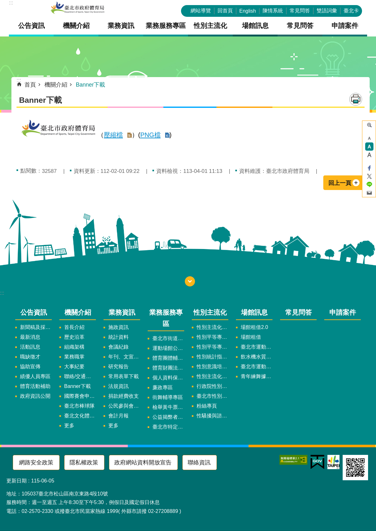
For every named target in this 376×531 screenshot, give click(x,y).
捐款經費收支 (123, 396)
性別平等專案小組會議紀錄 (212, 347)
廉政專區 (162, 387)
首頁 (30, 85)
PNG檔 (150, 134)
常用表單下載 (123, 376)
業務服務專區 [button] (166, 25)
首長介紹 (74, 327)
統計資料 (118, 337)
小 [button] (369, 138)
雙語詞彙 (327, 10)
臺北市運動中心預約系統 (256, 366)
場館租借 (251, 337)
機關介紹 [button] (76, 25)
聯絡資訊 (199, 462)
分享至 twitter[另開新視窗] (369, 176)
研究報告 (118, 366)
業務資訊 (122, 312)
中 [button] (369, 146)
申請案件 (345, 25)
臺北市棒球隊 (79, 406)
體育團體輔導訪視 (168, 358)
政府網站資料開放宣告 (142, 462)
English (247, 11)
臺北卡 (351, 10)
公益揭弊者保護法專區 (168, 417)
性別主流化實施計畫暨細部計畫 (212, 327)
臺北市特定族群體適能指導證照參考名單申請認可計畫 (168, 426)
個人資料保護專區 (168, 377)
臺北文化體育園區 (80, 415)
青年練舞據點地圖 (256, 376)
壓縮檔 (113, 134)
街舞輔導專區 (167, 397)
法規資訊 (118, 386)
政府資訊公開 (35, 396)
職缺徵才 (30, 356)
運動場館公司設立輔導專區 (168, 348)
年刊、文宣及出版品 (124, 356)
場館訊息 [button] (255, 25)
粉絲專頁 (207, 406)
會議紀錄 (118, 347)
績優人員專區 (35, 376)
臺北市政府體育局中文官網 (77, 8)
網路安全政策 (36, 462)
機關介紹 (55, 85)
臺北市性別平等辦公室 (212, 396)
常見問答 (300, 10)
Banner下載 (90, 85)
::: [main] (19, 80)
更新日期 (16, 480)
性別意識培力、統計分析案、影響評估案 (212, 366)
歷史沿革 (74, 337)
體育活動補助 (35, 386)
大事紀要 (74, 366)
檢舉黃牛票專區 (168, 407)
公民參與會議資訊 (124, 406)
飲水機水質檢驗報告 (256, 356)
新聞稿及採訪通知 (36, 327)
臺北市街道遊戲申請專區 (168, 338)
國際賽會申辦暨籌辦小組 (80, 396)
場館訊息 (254, 312)
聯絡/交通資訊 (80, 376)
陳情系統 (273, 10)
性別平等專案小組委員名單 (212, 337)
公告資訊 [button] (31, 25)
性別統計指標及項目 (212, 356)
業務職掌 (74, 356)
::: (11, 2)
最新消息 (30, 337)
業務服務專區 (166, 318)
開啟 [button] (190, 281)
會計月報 (118, 415)
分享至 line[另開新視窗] (369, 184)
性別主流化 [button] (210, 25)
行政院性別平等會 (212, 386)
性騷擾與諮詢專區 (212, 415)
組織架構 (74, 347)
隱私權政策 (84, 462)
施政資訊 (118, 327)
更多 (69, 425)
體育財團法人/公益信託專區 (168, 367)
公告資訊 (33, 312)
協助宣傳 (30, 366)
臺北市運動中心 (256, 347)
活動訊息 (30, 347)
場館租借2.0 (254, 327)
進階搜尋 (369, 125)
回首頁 (225, 10)
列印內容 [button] (355, 99)
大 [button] (369, 155)
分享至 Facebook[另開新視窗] (369, 168)
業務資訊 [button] (121, 25)
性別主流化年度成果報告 (212, 376)
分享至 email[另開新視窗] (369, 193)
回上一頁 (339, 183)
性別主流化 (210, 312)
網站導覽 (201, 10)
